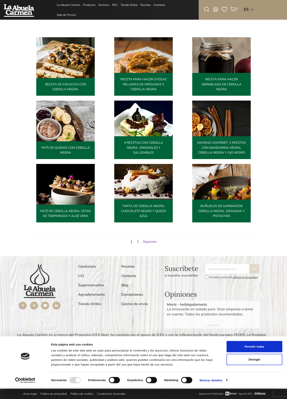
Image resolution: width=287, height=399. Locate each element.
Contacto (159, 5)
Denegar (254, 370)
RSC (115, 5)
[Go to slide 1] (207, 325)
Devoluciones (132, 294)
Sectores (103, 5)
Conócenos (87, 266)
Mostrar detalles (211, 391)
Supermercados (91, 285)
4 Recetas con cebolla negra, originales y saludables (143, 148)
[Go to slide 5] (217, 325)
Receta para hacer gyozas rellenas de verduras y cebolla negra (143, 84)
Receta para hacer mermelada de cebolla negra (221, 84)
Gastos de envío (134, 304)
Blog (124, 285)
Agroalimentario (91, 294)
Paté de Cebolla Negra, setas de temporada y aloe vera (65, 213)
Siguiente (150, 241)
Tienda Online (129, 5)
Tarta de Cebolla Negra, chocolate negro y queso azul (143, 211)
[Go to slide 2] (209, 325)
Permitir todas (254, 357)
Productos (89, 5)
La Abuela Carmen (68, 5)
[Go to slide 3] (212, 325)
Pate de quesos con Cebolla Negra (65, 150)
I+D (81, 275)
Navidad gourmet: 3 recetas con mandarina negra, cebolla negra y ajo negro (221, 148)
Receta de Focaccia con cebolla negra (65, 86)
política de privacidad (245, 277)
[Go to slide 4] (215, 325)
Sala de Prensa (66, 15)
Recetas (145, 5)
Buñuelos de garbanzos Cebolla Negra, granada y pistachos (221, 211)
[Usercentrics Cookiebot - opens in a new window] (25, 391)
